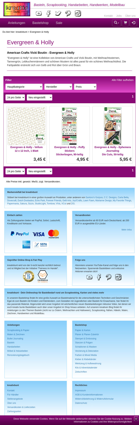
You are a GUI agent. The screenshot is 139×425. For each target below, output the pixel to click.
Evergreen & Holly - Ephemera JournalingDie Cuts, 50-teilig (112, 151)
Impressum (80, 390)
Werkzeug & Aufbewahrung (88, 363)
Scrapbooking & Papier (18, 330)
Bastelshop (40, 23)
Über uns (130, 15)
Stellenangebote (15, 399)
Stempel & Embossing (85, 338)
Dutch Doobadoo (26, 200)
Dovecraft (11, 200)
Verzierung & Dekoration (86, 351)
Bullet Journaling (15, 338)
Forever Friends (53, 200)
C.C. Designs (110, 197)
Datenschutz (81, 403)
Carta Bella (123, 197)
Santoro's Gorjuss (94, 197)
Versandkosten (52, 181)
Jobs (119, 15)
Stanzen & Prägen (84, 342)
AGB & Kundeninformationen (89, 394)
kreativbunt (21, 31)
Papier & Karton (82, 330)
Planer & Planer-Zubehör (87, 334)
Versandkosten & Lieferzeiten (21, 407)
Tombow (51, 203)
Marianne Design (103, 200)
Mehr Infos (127, 229)
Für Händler (13, 394)
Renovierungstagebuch (18, 355)
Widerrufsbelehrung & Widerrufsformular (94, 399)
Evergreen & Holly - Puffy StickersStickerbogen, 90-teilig (69, 151)
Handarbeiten (13, 347)
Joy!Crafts (77, 200)
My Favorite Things (122, 200)
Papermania (13, 203)
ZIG (73, 203)
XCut (63, 203)
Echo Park (40, 200)
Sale (59, 23)
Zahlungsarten (14, 411)
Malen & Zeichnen (16, 334)
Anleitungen (16, 23)
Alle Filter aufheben (123, 80)
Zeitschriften (81, 372)
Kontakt (108, 15)
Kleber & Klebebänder (85, 359)
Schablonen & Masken (86, 347)
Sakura (23, 203)
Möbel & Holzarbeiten (17, 351)
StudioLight (40, 203)
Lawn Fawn (88, 200)
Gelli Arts (66, 200)
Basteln (10, 342)
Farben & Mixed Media (86, 355)
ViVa (58, 203)
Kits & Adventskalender (86, 367)
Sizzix (31, 203)
